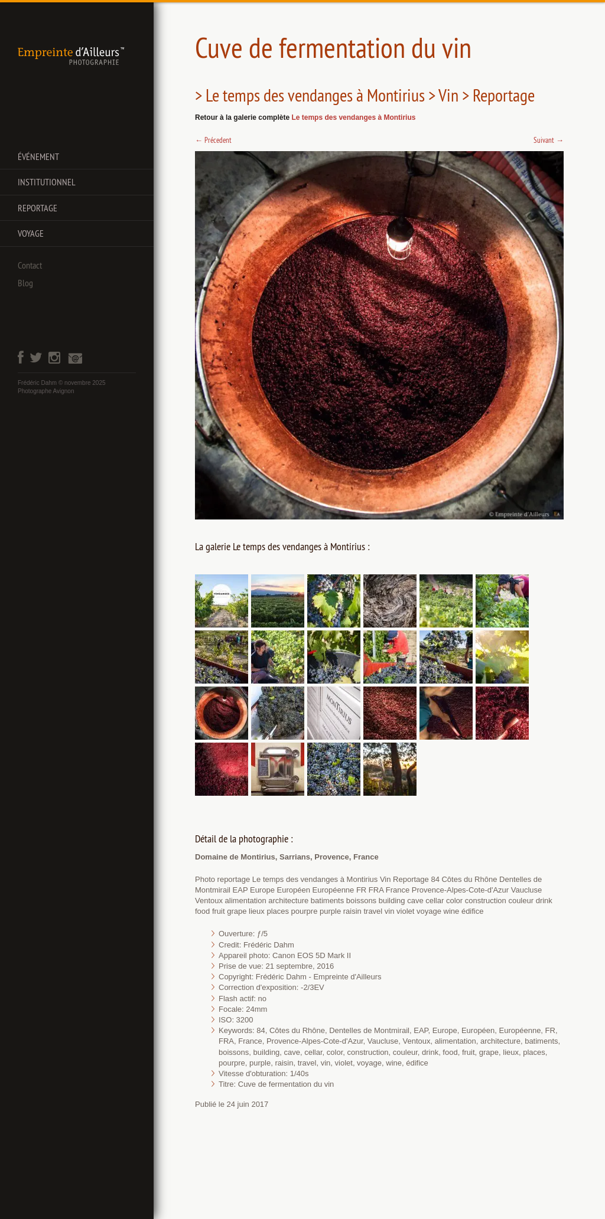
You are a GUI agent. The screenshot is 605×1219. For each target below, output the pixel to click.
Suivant (549, 140)
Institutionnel (47, 182)
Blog (25, 283)
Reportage (37, 208)
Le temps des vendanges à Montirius (353, 117)
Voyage (31, 233)
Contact (30, 265)
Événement (38, 156)
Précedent (213, 140)
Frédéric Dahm (37, 383)
